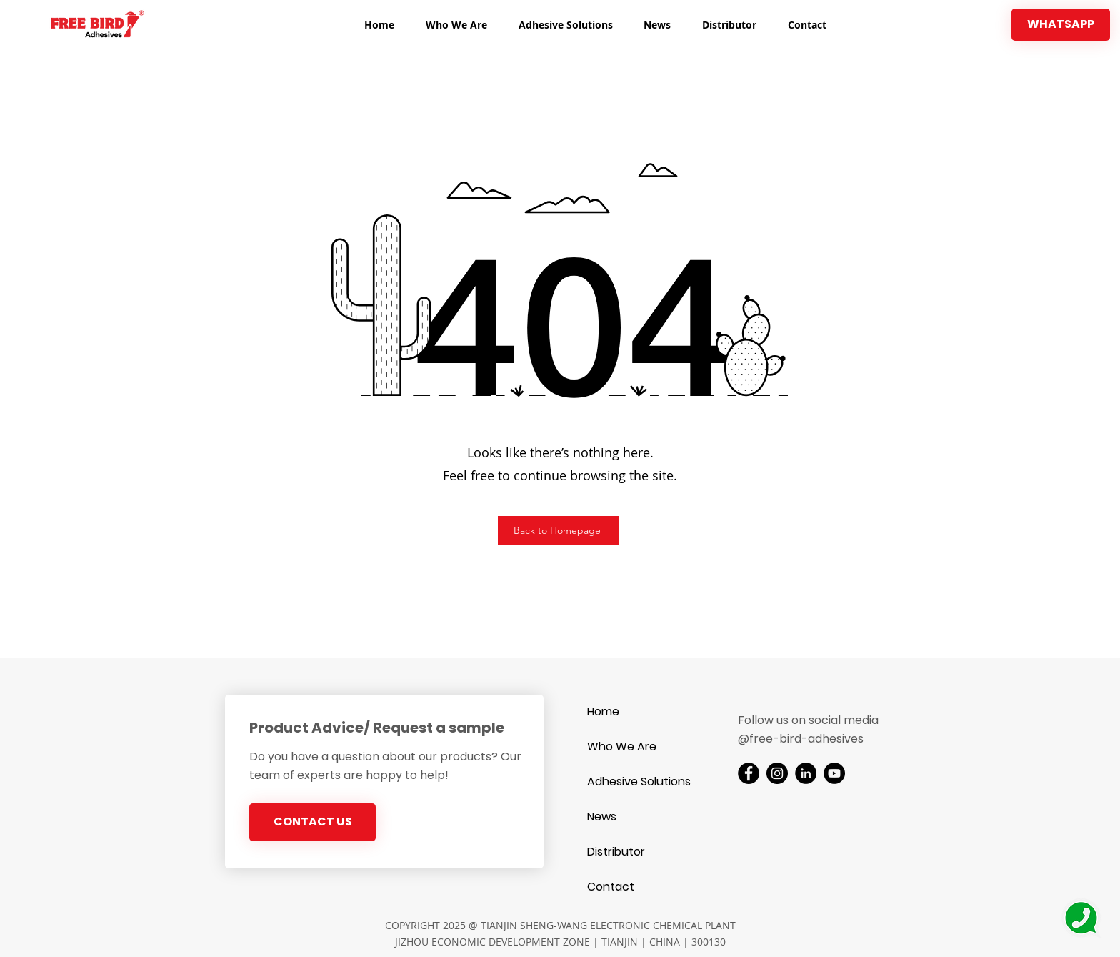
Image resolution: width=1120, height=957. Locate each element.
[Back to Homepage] (558, 530)
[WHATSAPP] (1060, 25)
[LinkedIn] (805, 773)
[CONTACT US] (312, 822)
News (601, 816)
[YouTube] (834, 773)
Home (603, 711)
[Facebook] (748, 773)
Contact (610, 886)
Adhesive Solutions (637, 781)
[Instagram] (777, 773)
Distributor (616, 851)
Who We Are (621, 746)
